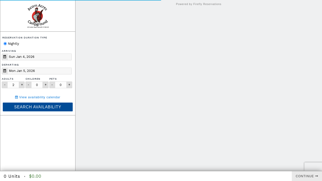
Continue (307, 176)
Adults (8, 78)
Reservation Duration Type (24, 37)
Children (32, 78)
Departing (10, 64)
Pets (53, 78)
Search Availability (37, 107)
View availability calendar (37, 97)
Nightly (11, 44)
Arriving (9, 51)
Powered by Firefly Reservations (199, 4)
